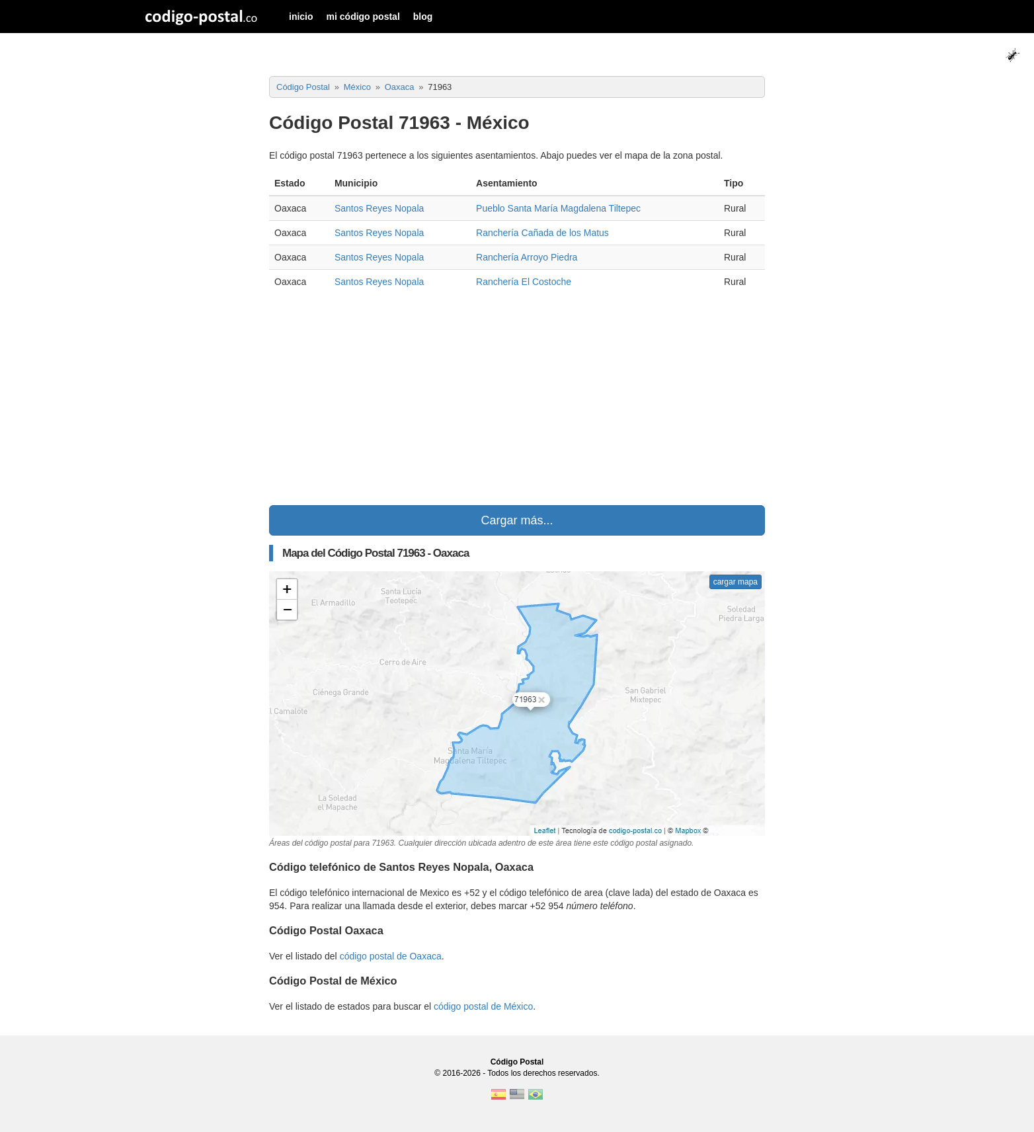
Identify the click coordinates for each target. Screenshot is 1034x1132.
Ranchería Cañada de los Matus (542, 232)
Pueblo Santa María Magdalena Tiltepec (558, 208)
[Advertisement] (517, 399)
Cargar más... (517, 520)
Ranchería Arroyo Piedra (526, 257)
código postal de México (483, 1006)
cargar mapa (735, 581)
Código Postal (517, 1062)
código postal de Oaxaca (391, 956)
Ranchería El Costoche (523, 281)
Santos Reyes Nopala (379, 208)
